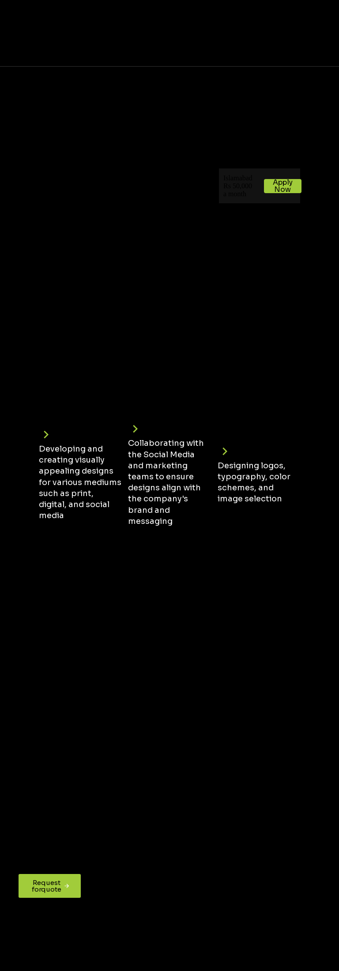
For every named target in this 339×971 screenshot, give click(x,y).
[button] (323, 33)
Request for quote (51, 885)
